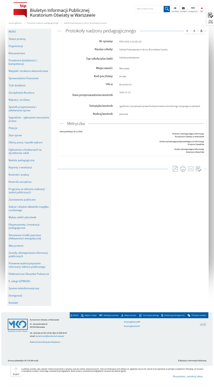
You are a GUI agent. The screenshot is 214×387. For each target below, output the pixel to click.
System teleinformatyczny (24, 288)
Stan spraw (15, 135)
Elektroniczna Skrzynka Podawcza (29, 274)
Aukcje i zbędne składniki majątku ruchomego (29, 208)
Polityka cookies (199, 315)
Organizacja (16, 46)
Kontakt (13, 303)
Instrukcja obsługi (151, 315)
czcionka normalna (187, 30)
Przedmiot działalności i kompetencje (23, 62)
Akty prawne (16, 246)
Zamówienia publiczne (22, 199)
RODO (12, 31)
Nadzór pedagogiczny (21, 160)
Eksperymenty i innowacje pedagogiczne (24, 226)
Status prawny (17, 39)
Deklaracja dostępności (174, 315)
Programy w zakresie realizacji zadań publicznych (27, 190)
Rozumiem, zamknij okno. (188, 376)
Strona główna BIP (132, 322)
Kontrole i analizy (19, 174)
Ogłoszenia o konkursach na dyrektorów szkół (25, 151)
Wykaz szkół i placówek (22, 217)
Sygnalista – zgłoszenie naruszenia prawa (29, 119)
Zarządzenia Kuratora (21, 92)
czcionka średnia (194, 30)
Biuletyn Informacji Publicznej (62, 12)
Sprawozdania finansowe (24, 78)
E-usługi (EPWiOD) (19, 281)
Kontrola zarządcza (20, 182)
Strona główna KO (132, 326)
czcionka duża (201, 30)
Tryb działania (17, 85)
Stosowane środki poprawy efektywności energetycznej (25, 236)
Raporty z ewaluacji (20, 167)
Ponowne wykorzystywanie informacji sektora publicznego (27, 265)
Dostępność (15, 295)
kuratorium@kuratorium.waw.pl (50, 336)
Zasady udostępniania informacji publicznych (28, 254)
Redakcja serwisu (111, 315)
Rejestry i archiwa (19, 100)
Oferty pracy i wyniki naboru (25, 142)
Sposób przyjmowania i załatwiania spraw (23, 108)
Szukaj (167, 9)
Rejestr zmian (91, 315)
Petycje (13, 128)
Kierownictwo (17, 53)
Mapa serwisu (130, 315)
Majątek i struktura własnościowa (28, 71)
